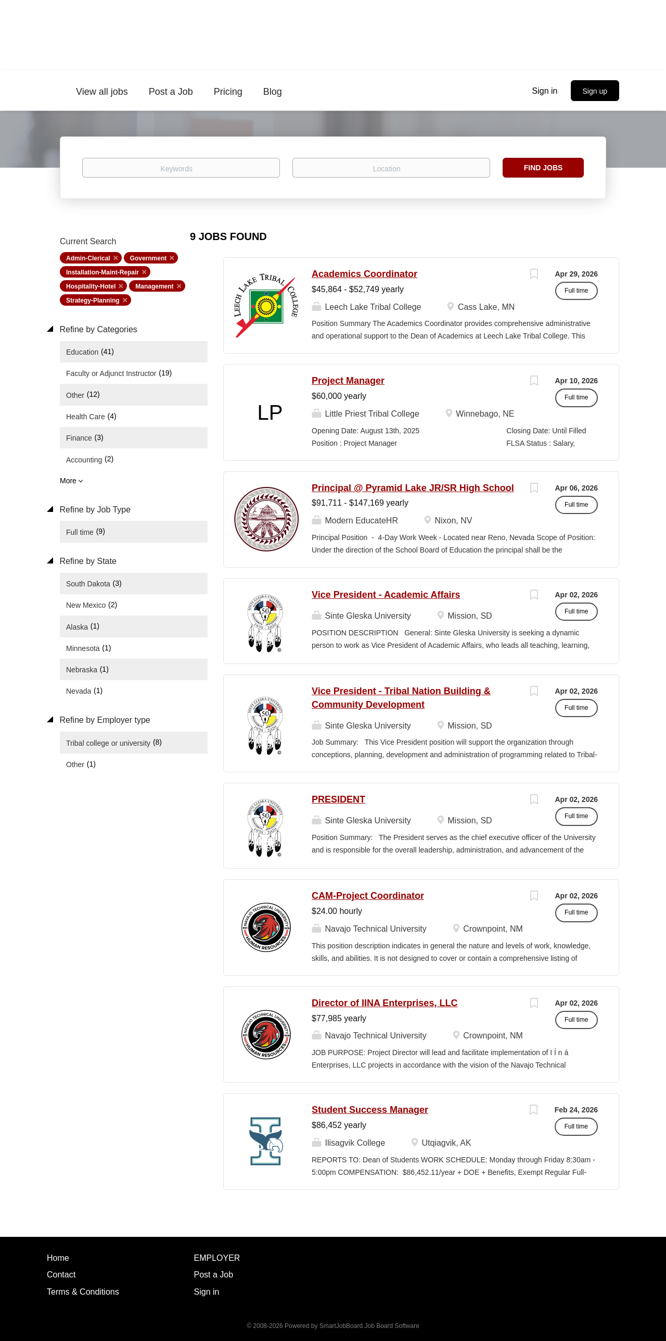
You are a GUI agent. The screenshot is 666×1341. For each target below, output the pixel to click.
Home (58, 1258)
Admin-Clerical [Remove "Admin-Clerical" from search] (88, 258)
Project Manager (348, 380)
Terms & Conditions (83, 1291)
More (68, 481)
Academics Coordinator (364, 274)
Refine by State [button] (87, 561)
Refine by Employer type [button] (103, 720)
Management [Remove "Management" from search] (154, 286)
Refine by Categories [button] (97, 329)
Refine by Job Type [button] (94, 509)
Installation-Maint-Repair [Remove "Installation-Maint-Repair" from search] (102, 272)
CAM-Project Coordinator (368, 896)
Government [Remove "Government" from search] (148, 258)
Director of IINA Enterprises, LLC (384, 1003)
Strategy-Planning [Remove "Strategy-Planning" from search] (93, 300)
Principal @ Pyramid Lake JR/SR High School (413, 488)
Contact (61, 1274)
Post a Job (214, 1274)
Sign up (595, 91)
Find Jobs (543, 168)
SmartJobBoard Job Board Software (369, 1326)
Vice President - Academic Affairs (386, 595)
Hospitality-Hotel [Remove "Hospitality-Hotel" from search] (91, 286)
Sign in (545, 90)
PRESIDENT (338, 799)
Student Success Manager (370, 1110)
